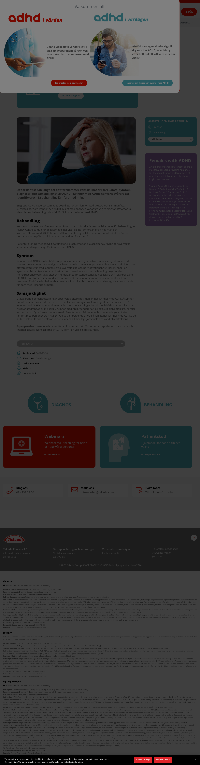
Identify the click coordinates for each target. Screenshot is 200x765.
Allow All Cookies (163, 759)
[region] (100, 760)
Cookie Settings (143, 759)
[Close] (195, 760)
